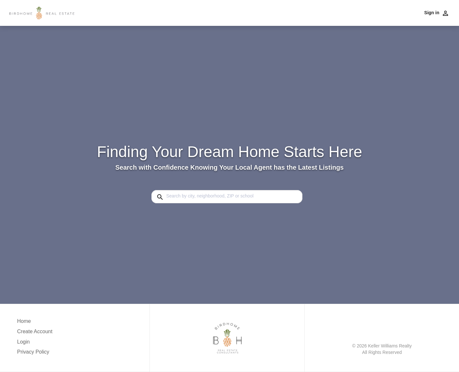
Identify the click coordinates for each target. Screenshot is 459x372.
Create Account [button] (34, 331)
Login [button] (23, 342)
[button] (34, 343)
